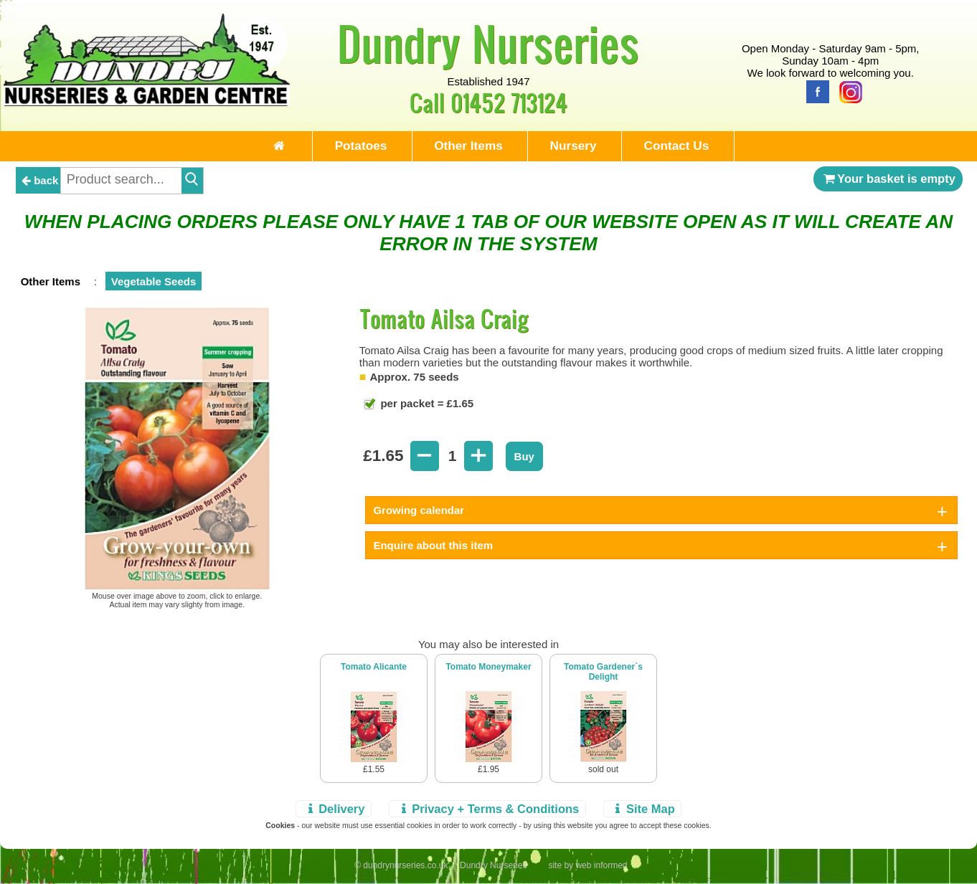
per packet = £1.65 (425, 405)
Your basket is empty (888, 180)
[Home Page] (147, 102)
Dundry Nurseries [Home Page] (488, 43)
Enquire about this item (433, 547)
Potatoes (349, 146)
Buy (524, 458)
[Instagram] (847, 91)
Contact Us (693, 146)
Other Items (466, 146)
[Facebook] (814, 91)
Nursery (580, 146)
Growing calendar (418, 512)
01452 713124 (508, 102)
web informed (601, 867)
